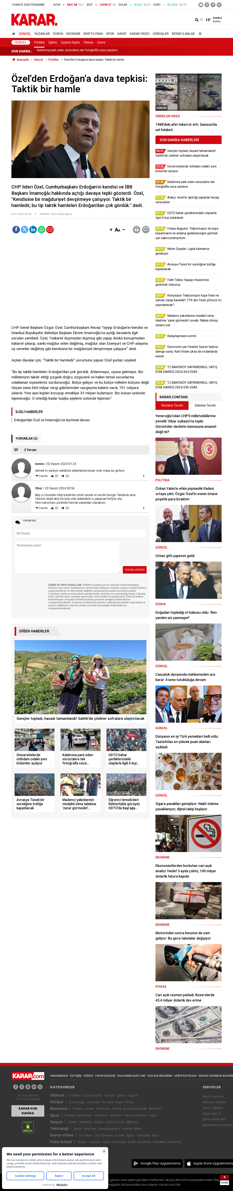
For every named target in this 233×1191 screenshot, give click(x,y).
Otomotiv (103, 1108)
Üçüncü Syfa (92, 1095)
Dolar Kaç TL (212, 1113)
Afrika (129, 1102)
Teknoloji (59, 1128)
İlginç (130, 1135)
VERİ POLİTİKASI (185, 1076)
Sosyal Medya (109, 1128)
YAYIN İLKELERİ (105, 1076)
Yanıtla (43, 476)
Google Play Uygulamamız (160, 1163)
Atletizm (116, 1115)
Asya (119, 1102)
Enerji (117, 1108)
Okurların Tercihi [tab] (172, 405)
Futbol (70, 1115)
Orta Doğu (77, 1102)
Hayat (122, 34)
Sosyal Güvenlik (135, 1108)
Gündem (85, 1135)
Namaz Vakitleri (214, 1102)
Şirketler (155, 1108)
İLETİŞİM (76, 1076)
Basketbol (84, 1115)
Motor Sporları (136, 1115)
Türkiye (88, 42)
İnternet (90, 1128)
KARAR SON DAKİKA (27, 1110)
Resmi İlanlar (183, 34)
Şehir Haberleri (213, 1119)
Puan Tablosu (212, 1108)
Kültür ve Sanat (139, 1142)
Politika (39, 42)
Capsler (95, 1142)
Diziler (72, 1122)
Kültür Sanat (114, 1122)
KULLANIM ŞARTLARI (131, 1076)
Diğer (153, 1115)
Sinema (107, 1135)
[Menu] (199, 34)
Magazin (85, 1122)
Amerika (93, 1102)
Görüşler (161, 34)
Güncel (25, 34)
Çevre (101, 42)
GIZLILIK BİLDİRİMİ (159, 1076)
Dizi (97, 1135)
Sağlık (98, 1122)
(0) (56, 476)
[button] (111, 230)
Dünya (58, 34)
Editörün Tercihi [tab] (205, 405)
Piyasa (78, 1108)
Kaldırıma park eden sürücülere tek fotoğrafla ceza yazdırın (77, 51)
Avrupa (107, 1102)
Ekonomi (73, 34)
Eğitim (52, 42)
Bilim (137, 1128)
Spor (110, 34)
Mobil (78, 1128)
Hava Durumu (212, 1096)
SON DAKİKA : (21, 51)
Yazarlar (42, 34)
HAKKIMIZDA (59, 1076)
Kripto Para (93, 34)
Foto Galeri (61, 1142)
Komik (119, 1135)
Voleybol (101, 1115)
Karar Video (140, 34)
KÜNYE (88, 1076)
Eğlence (132, 1122)
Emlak (89, 1108)
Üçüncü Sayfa (70, 42)
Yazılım (127, 1128)
